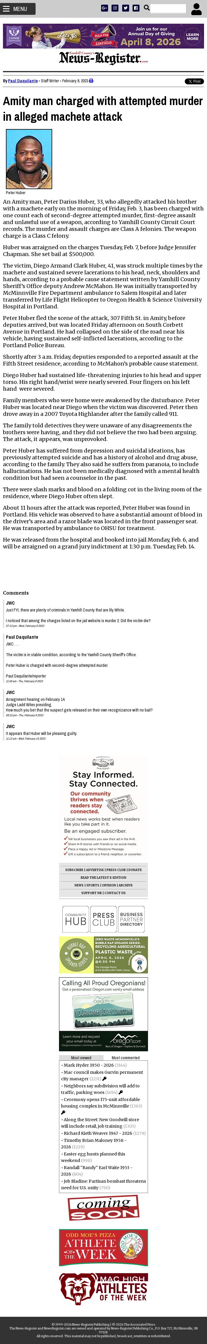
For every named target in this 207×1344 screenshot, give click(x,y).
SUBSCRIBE (74, 870)
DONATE (135, 870)
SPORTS (92, 885)
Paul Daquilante (23, 80)
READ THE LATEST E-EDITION (103, 878)
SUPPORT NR (91, 893)
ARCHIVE (126, 885)
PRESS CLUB (116, 870)
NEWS (79, 885)
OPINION (109, 885)
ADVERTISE (95, 870)
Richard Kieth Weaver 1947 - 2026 (98, 1133)
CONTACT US (115, 893)
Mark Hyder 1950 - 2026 (89, 1065)
